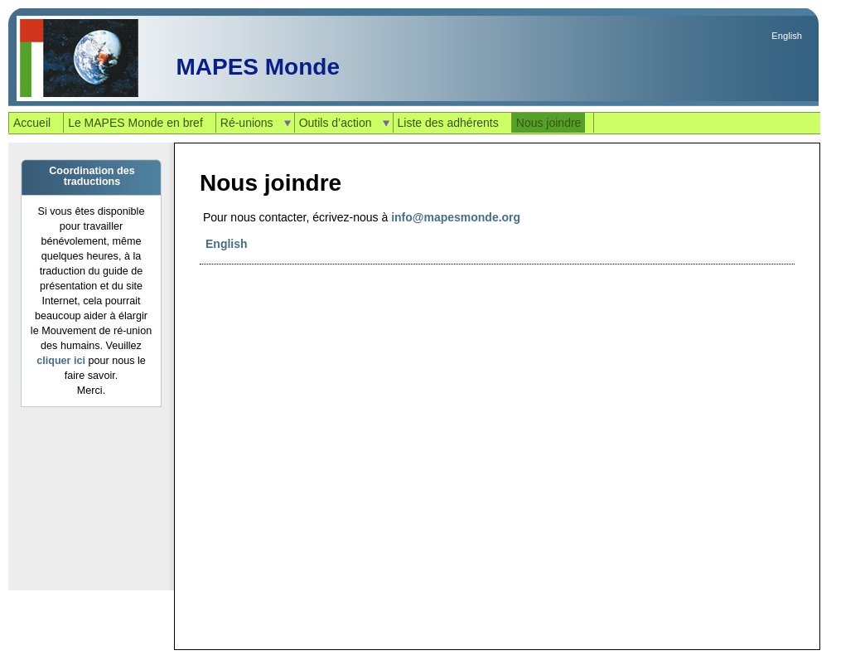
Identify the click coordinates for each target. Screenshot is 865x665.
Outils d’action (335, 122)
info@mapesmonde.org (455, 217)
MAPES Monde (258, 67)
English (786, 36)
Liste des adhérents (448, 122)
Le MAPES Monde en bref (135, 122)
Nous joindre (549, 122)
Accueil (32, 122)
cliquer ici (60, 360)
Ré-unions (246, 122)
